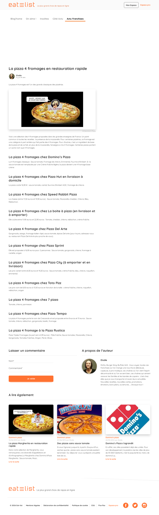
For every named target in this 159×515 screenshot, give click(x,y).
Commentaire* (15, 368)
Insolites (44, 18)
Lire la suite (14, 462)
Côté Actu (58, 18)
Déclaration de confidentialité (55, 505)
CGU (93, 505)
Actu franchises (75, 18)
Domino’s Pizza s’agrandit (119, 443)
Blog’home (16, 18)
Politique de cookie (80, 505)
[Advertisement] (79, 42)
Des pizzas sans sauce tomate (73, 443)
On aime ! (31, 18)
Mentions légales (33, 505)
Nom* (11, 361)
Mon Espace (131, 5)
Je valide (31, 378)
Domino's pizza (15, 437)
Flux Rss (101, 505)
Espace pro (145, 5)
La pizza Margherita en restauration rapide (28, 444)
